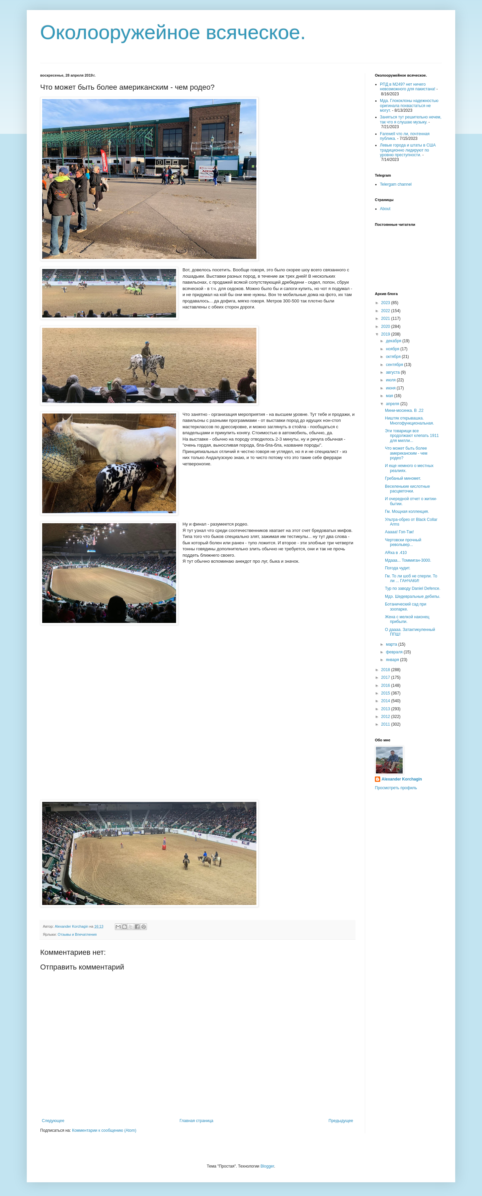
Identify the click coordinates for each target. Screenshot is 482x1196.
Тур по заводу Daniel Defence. (412, 588)
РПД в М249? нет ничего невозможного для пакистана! (407, 86)
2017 (386, 677)
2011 (386, 724)
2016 (386, 685)
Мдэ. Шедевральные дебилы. (412, 596)
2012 (386, 716)
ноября (393, 349)
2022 (386, 310)
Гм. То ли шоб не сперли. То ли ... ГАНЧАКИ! (411, 578)
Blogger (267, 1166)
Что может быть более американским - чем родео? (406, 453)
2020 (386, 326)
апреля (393, 403)
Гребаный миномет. (403, 478)
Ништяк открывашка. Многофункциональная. (409, 420)
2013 (386, 709)
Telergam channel (396, 184)
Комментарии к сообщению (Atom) (104, 1130)
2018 (386, 669)
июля (391, 380)
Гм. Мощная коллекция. (407, 511)
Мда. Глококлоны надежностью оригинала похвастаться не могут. (409, 105)
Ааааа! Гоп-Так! (399, 532)
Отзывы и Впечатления (77, 934)
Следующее (53, 1120)
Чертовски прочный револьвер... (403, 542)
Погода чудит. (397, 568)
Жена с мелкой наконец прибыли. (407, 619)
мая (390, 395)
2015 (386, 693)
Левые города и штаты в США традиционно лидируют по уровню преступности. (408, 150)
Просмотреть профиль (396, 788)
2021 (386, 318)
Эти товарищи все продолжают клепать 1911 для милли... (412, 436)
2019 (386, 334)
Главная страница (197, 1120)
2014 (386, 701)
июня (391, 388)
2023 (386, 302)
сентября (395, 364)
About (385, 208)
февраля (395, 652)
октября (394, 356)
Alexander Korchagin (402, 779)
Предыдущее (341, 1120)
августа (393, 372)
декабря (394, 341)
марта (392, 644)
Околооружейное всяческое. (173, 32)
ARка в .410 (396, 552)
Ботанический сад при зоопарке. (405, 606)
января (393, 659)
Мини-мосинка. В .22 (404, 410)
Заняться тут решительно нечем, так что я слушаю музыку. (410, 119)
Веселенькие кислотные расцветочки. (407, 488)
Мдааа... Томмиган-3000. (408, 560)
